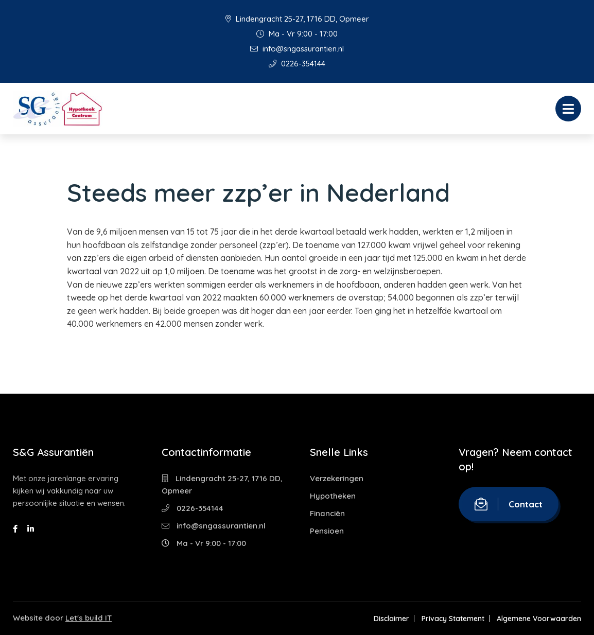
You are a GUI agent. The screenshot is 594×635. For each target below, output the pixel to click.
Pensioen (327, 531)
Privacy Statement (453, 618)
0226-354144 (297, 63)
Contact (509, 504)
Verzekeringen (336, 478)
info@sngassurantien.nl (297, 49)
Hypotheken (333, 496)
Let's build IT (88, 618)
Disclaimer (391, 618)
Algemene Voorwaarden (539, 618)
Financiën (327, 513)
